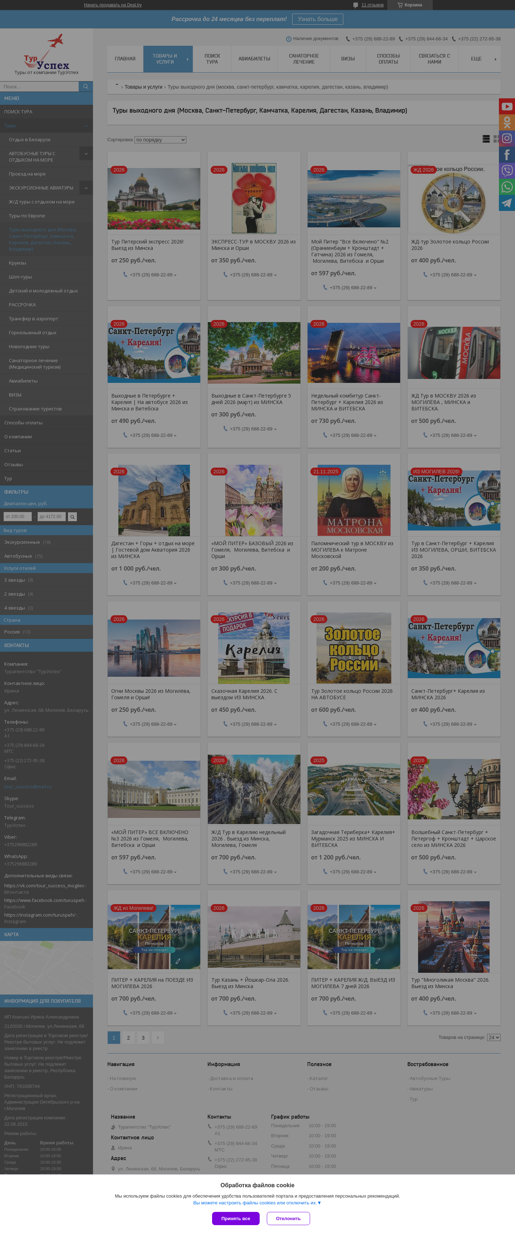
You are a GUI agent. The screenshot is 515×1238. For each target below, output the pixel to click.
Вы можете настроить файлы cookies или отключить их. (255, 1202)
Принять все (235, 1218)
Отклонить (288, 1218)
